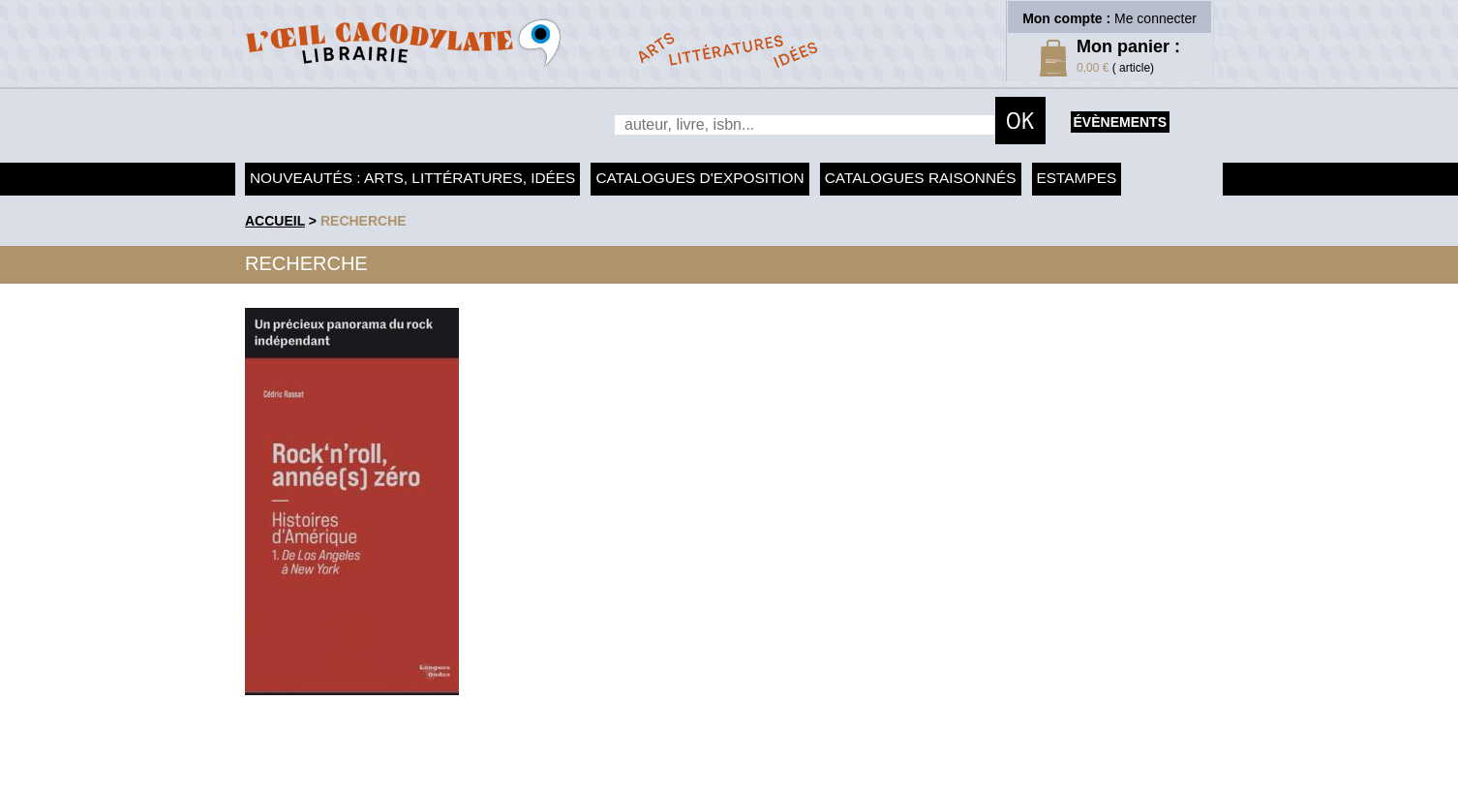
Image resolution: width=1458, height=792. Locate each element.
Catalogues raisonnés (921, 177)
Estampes (1077, 177)
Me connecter (1155, 18)
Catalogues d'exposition (699, 177)
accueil (275, 220)
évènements (1120, 122)
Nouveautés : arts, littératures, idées (412, 177)
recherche (363, 220)
